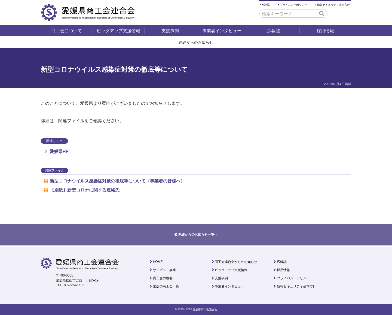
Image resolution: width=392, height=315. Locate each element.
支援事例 (170, 30)
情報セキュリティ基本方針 (333, 4)
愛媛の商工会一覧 (166, 286)
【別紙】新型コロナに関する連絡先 (82, 190)
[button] (321, 13)
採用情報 (325, 30)
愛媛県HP (56, 151)
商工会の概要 (163, 278)
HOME (266, 4)
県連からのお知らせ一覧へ (198, 234)
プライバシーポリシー (293, 4)
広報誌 (273, 30)
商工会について (66, 30)
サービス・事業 (164, 270)
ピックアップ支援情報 (118, 30)
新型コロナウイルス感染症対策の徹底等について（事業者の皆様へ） (114, 181)
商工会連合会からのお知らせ (236, 262)
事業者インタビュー (221, 30)
